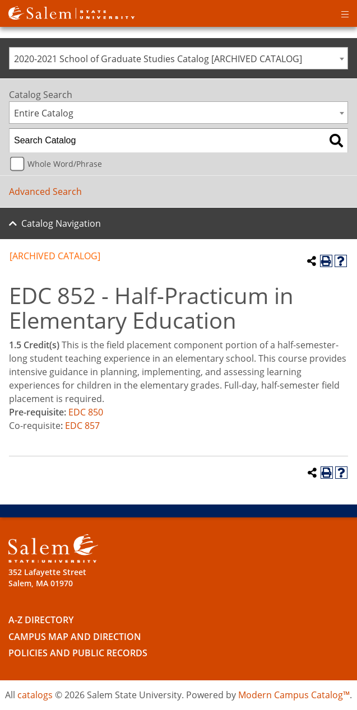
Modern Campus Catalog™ (294, 695)
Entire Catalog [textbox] (43, 113)
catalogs (35, 695)
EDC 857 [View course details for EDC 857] (82, 425)
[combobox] (178, 58)
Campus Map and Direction (74, 636)
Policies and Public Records (77, 653)
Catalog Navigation (61, 223)
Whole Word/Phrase (64, 163)
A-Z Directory (40, 620)
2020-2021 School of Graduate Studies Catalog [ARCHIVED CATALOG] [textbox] (158, 59)
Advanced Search (45, 191)
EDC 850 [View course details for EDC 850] (85, 412)
